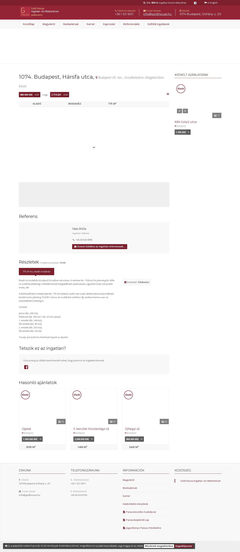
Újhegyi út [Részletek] (132, 429)
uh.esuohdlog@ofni (157, 14)
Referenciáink (131, 24)
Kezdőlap (28, 24)
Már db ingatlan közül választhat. (165, 2)
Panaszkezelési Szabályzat (139, 511)
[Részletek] (42, 406)
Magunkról (48, 24)
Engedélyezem (184, 546)
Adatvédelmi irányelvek (135, 503)
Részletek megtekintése (159, 546)
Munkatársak (71, 24)
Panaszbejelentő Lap (136, 519)
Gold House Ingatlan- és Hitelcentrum (200, 480)
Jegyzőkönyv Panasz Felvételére (142, 527)
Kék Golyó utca (185, 122)
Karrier (91, 24)
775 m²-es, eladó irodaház (36, 271)
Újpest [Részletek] (26, 429)
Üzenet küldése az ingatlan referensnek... (99, 246)
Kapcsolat (109, 24)
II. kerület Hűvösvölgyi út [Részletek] (91, 429)
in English (211, 2)
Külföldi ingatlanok (158, 24)
